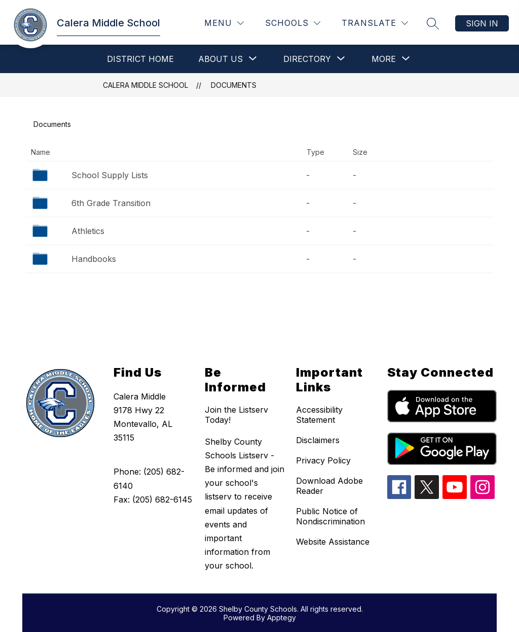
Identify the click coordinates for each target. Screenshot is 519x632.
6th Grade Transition (111, 203)
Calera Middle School (145, 85)
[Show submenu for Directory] (307, 59)
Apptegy (281, 617)
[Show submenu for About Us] (220, 59)
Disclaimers (318, 440)
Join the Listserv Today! (236, 415)
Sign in (482, 23)
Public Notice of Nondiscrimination (330, 516)
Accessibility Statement (319, 415)
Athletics (87, 231)
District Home (140, 59)
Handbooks (93, 259)
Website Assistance (332, 542)
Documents (233, 85)
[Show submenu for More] (384, 59)
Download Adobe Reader (329, 486)
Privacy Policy (323, 460)
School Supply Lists (109, 175)
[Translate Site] (375, 23)
